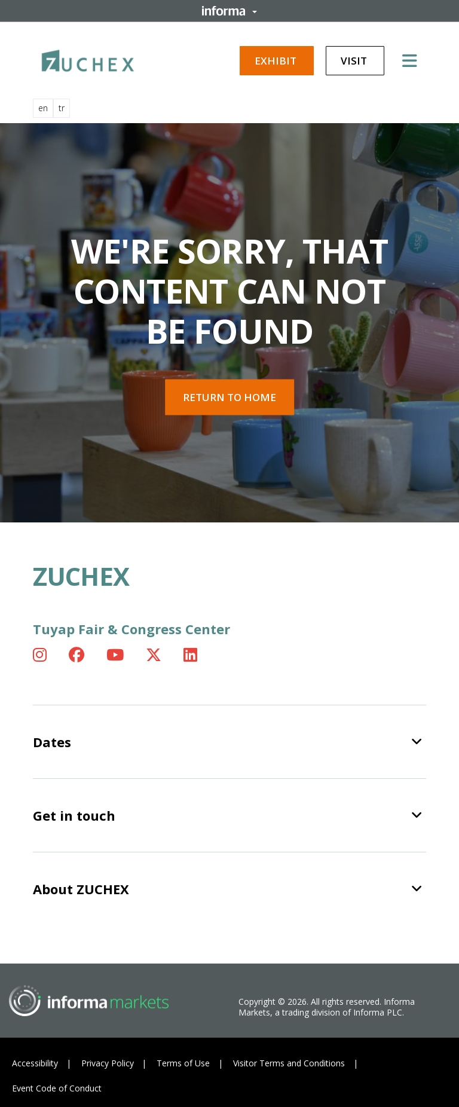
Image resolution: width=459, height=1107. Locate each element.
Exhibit (277, 61)
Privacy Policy (107, 1063)
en (43, 108)
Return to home (229, 397)
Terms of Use (183, 1063)
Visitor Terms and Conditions (289, 1063)
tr (62, 108)
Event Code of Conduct (57, 1088)
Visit (355, 61)
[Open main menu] (414, 60)
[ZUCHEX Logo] (88, 58)
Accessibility (35, 1063)
